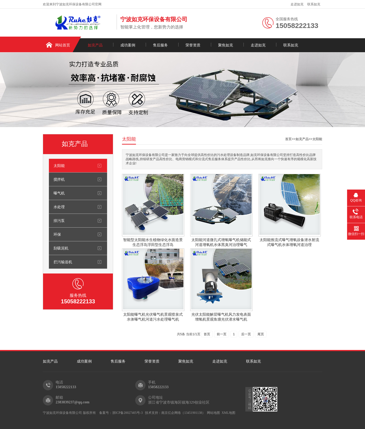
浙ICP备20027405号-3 (127, 413)
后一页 (246, 334)
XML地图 (228, 413)
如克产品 (95, 45)
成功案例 (127, 45)
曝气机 (59, 193)
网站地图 (213, 413)
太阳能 (59, 165)
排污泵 (59, 220)
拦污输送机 (63, 262)
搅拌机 (59, 179)
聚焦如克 (225, 45)
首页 (288, 139)
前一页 (221, 334)
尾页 (260, 334)
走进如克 (297, 4)
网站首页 (62, 45)
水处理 (59, 207)
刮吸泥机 (61, 248)
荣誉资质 (193, 45)
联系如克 (313, 4)
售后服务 (160, 45)
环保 (57, 234)
